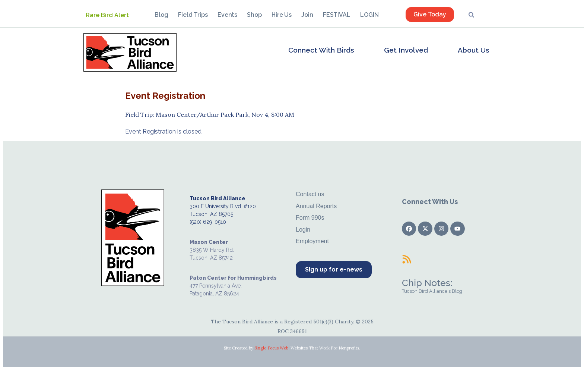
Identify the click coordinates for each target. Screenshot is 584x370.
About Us (473, 50)
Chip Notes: (427, 282)
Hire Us (282, 14)
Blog (161, 14)
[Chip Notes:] (407, 259)
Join (307, 14)
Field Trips (193, 14)
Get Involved (406, 50)
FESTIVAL (336, 14)
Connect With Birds (321, 50)
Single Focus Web (271, 348)
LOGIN (369, 14)
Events (227, 14)
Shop (254, 14)
